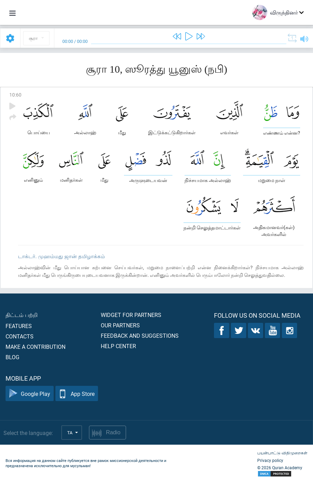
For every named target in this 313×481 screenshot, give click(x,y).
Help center (118, 346)
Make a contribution (35, 346)
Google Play (29, 393)
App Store (77, 393)
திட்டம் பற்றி (22, 314)
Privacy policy (270, 460)
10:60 (15, 94)
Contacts (20, 336)
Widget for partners (131, 314)
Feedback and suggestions (140, 335)
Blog (12, 357)
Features (19, 325)
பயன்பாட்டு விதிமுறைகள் (282, 452)
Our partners (120, 325)
